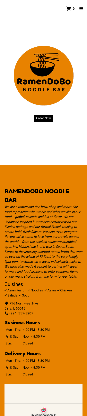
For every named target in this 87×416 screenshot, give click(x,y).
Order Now (43, 118)
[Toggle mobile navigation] (81, 8)
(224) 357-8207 (18, 313)
